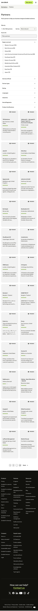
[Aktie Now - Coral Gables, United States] (28, 155)
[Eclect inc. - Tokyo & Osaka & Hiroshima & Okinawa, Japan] (9, 327)
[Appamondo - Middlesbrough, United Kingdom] (9, 185)
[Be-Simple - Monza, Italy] (9, 213)
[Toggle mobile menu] (35, 2)
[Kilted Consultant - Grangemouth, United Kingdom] (28, 415)
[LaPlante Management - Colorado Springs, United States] (9, 444)
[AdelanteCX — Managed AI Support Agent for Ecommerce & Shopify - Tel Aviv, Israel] (28, 126)
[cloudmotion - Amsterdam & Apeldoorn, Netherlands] (28, 242)
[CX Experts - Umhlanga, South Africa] (28, 269)
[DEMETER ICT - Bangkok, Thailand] (28, 298)
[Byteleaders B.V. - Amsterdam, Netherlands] (28, 213)
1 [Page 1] (10, 466)
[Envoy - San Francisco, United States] (28, 327)
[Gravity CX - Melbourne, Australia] (28, 356)
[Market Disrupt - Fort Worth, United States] (28, 444)
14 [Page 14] (20, 466)
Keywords (3, 33)
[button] (17, 42)
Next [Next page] (25, 466)
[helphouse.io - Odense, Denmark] (9, 385)
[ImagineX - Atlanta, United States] (9, 415)
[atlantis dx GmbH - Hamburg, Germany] (28, 185)
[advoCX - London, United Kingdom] (9, 155)
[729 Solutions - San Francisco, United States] (9, 126)
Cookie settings (30, 605)
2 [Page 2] (13, 466)
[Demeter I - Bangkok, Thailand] (9, 298)
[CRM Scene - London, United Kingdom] (9, 269)
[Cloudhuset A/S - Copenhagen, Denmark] (9, 242)
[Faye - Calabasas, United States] (9, 356)
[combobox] (28, 29)
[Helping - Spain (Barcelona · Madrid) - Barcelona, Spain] (28, 385)
